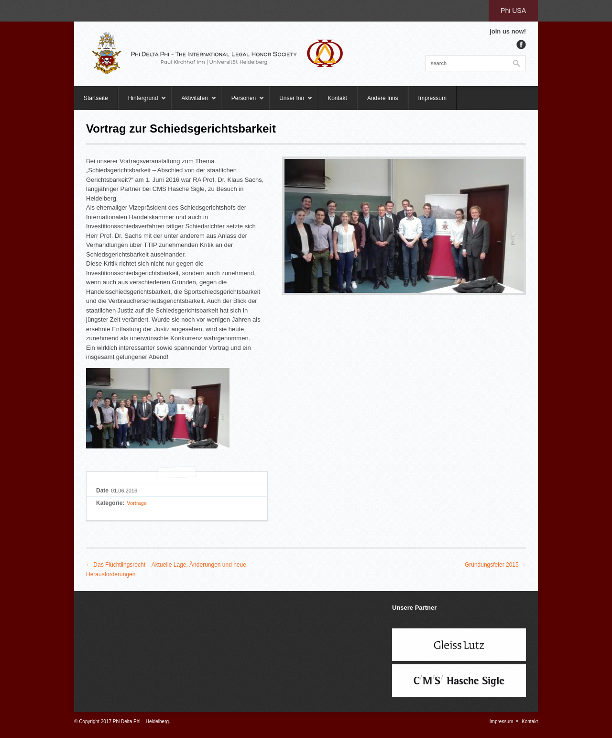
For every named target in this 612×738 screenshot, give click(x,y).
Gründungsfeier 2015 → (495, 564)
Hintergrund (142, 102)
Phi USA (513, 10)
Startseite (96, 98)
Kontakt (337, 98)
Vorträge (137, 503)
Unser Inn (291, 102)
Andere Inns (382, 98)
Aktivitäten (193, 102)
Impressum (432, 98)
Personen (242, 102)
